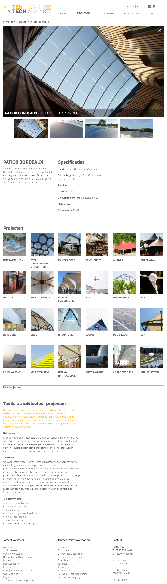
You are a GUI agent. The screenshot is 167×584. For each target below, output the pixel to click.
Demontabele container (70, 553)
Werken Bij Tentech (131, 13)
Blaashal (62, 547)
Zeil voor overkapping (69, 577)
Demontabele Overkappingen (18, 557)
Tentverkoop (64, 570)
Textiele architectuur (21, 21)
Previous (8, 70)
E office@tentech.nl (122, 553)
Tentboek (62, 563)
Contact (153, 13)
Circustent (63, 550)
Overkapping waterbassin (71, 557)
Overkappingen (11, 574)
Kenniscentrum (105, 13)
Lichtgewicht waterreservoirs (18, 570)
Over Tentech (63, 13)
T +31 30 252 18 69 (122, 550)
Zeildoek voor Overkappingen (18, 580)
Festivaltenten (10, 567)
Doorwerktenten (11, 563)
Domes (7, 560)
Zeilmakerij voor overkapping (73, 574)
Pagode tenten (11, 577)
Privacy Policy (119, 579)
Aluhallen (8, 547)
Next (159, 70)
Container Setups (12, 553)
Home (6, 21)
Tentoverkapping (66, 567)
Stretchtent (64, 560)
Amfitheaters (10, 550)
